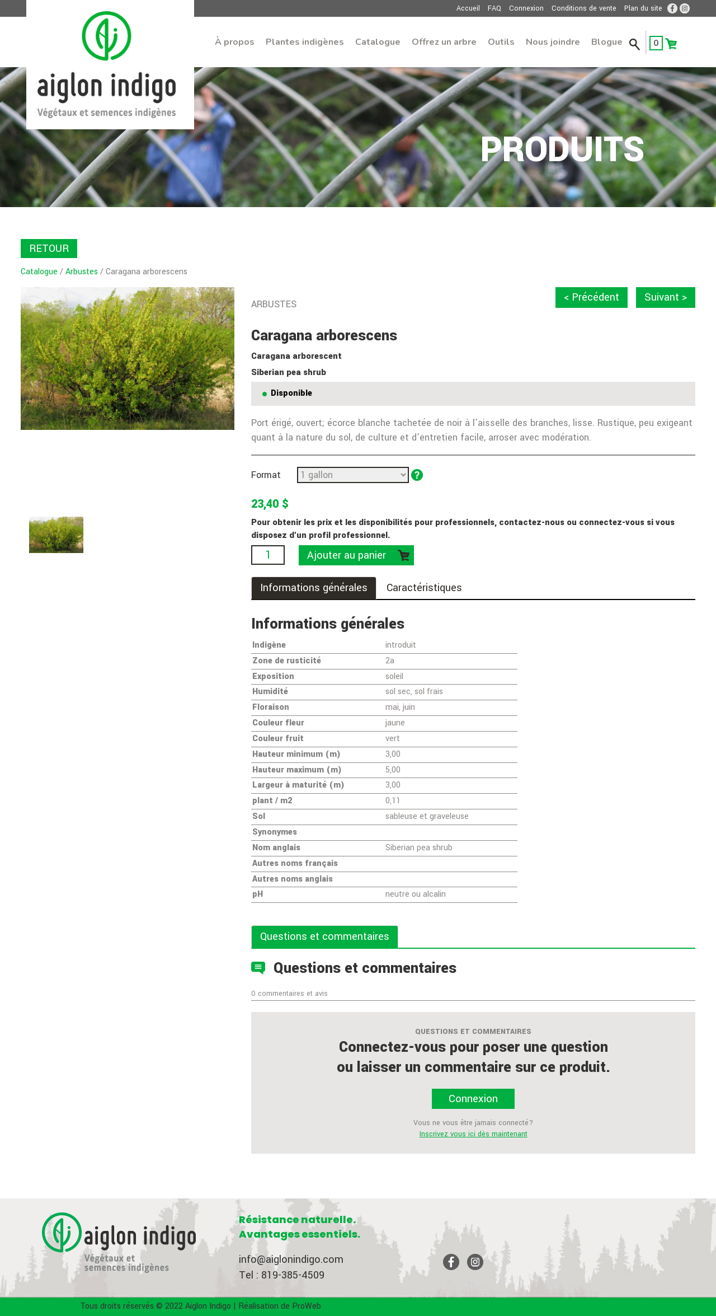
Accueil (468, 8)
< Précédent (591, 297)
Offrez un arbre (444, 42)
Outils (501, 42)
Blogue (607, 42)
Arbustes (81, 272)
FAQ (494, 8)
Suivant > (665, 297)
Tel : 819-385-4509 (281, 1275)
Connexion (526, 8)
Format (266, 475)
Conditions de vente (584, 8)
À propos (235, 42)
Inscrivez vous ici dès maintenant (473, 1134)
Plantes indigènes (305, 42)
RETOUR (49, 248)
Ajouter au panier (346, 555)
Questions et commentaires (324, 936)
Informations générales (314, 587)
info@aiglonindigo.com (291, 1259)
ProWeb (306, 1306)
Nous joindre (553, 42)
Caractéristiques (424, 587)
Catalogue (378, 42)
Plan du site (643, 8)
